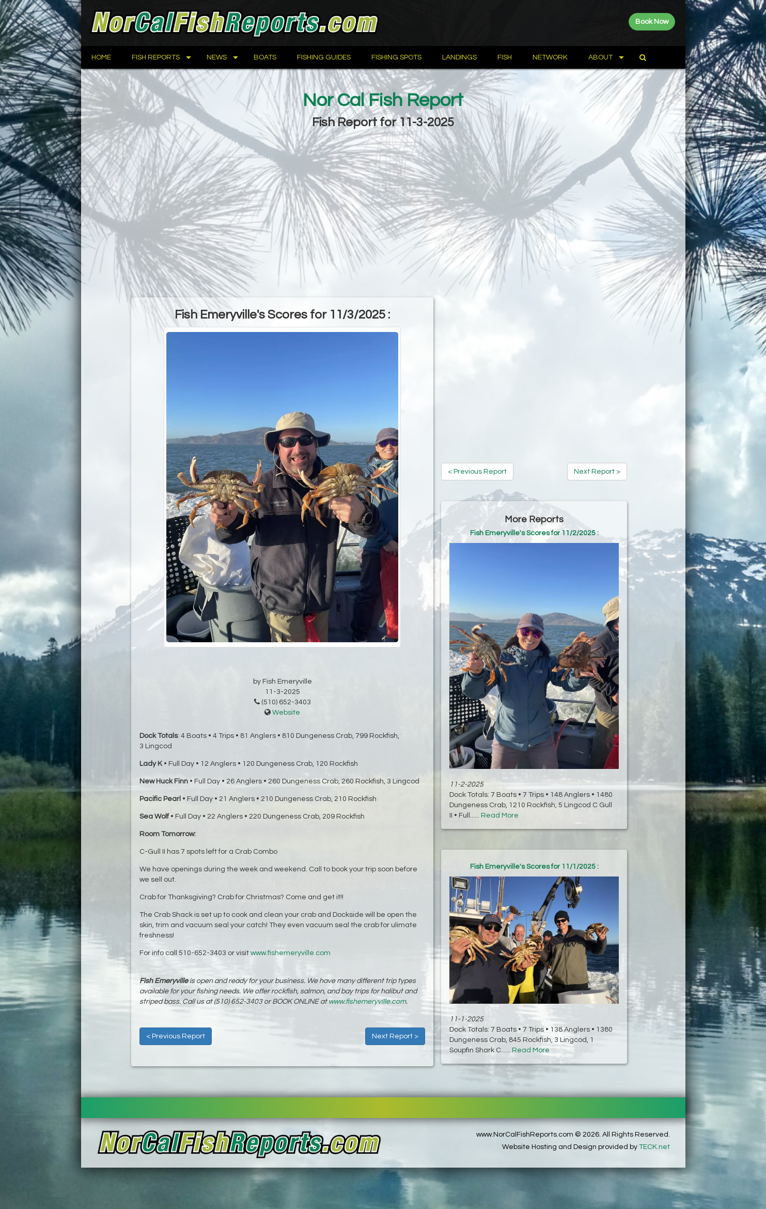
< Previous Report (175, 1036)
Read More (500, 815)
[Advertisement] (383, 214)
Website (286, 712)
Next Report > (395, 1036)
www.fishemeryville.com (291, 953)
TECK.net (654, 1147)
